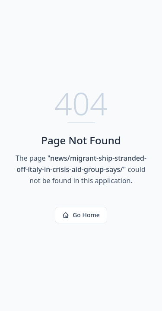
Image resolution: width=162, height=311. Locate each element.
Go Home (81, 215)
